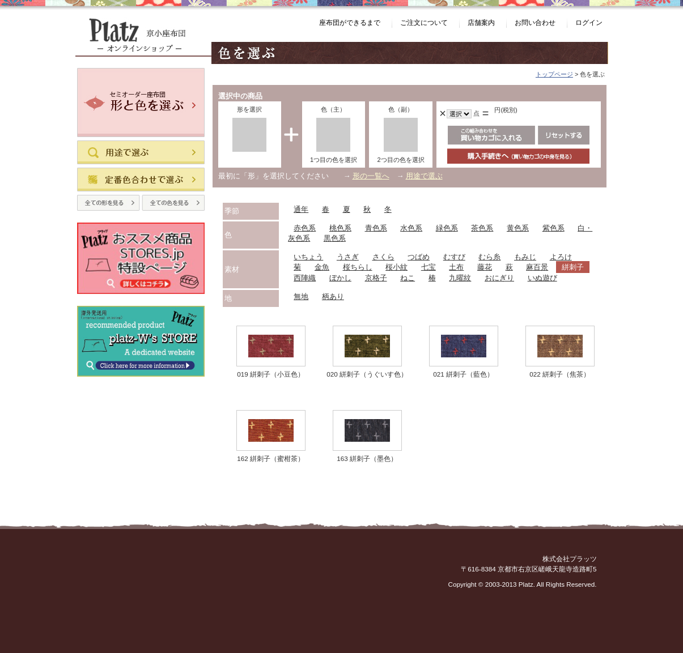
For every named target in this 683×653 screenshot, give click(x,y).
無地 (301, 296)
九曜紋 (460, 278)
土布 (456, 267)
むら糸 (489, 257)
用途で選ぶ (424, 176)
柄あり (333, 296)
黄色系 (518, 228)
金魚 (322, 267)
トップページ (554, 74)
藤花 (484, 267)
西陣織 (305, 278)
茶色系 (482, 228)
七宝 (428, 267)
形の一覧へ (371, 176)
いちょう (308, 257)
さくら (383, 257)
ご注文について (424, 23)
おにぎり (499, 278)
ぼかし (340, 278)
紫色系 (553, 228)
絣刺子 (573, 267)
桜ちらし (357, 267)
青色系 (376, 228)
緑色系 (447, 228)
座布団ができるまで (349, 23)
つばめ (419, 257)
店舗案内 (481, 23)
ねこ (407, 278)
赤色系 (305, 228)
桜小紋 (396, 267)
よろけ (561, 257)
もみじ (525, 257)
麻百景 (537, 267)
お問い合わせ (535, 23)
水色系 (411, 228)
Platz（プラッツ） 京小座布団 (143, 37)
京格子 (376, 278)
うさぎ (348, 257)
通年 (301, 209)
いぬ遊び (542, 278)
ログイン (589, 23)
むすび (454, 257)
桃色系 (340, 228)
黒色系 (335, 238)
